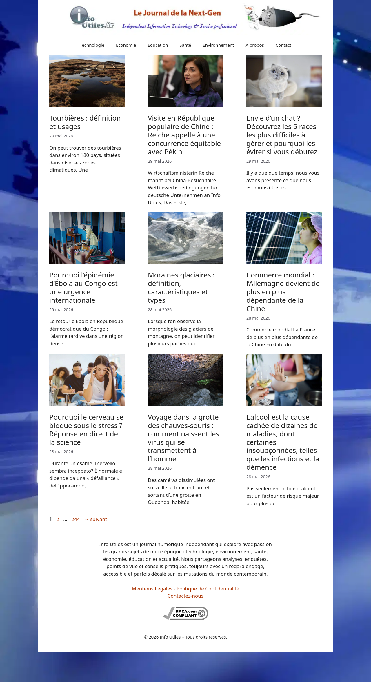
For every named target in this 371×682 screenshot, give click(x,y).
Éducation (158, 45)
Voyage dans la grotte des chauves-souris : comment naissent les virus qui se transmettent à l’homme (183, 437)
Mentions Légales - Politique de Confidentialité (185, 588)
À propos (255, 45)
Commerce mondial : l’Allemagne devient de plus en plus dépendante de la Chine (283, 291)
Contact (283, 45)
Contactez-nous (185, 595)
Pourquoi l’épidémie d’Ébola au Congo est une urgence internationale (83, 287)
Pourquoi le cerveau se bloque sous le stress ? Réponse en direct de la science (86, 429)
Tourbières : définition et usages (85, 122)
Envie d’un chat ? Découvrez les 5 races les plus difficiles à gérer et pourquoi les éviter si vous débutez (281, 134)
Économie (126, 45)
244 (76, 519)
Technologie (92, 45)
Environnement (218, 45)
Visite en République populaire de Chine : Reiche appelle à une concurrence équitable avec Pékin (184, 134)
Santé (185, 45)
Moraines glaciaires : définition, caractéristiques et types (181, 287)
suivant (95, 519)
